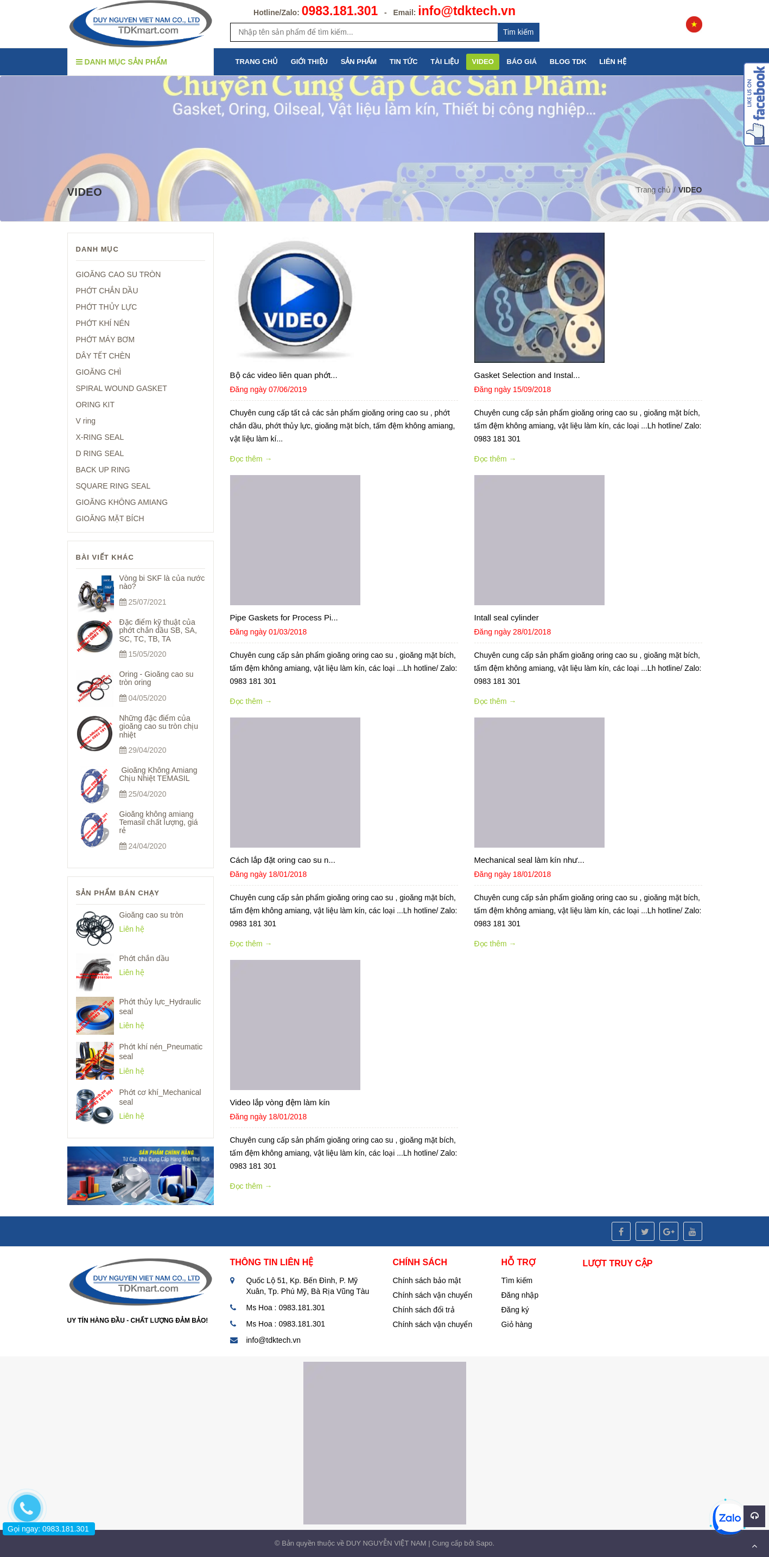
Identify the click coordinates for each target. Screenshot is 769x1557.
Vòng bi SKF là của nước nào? (162, 582)
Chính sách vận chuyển (433, 1295)
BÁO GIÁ (522, 61)
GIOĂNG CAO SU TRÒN (118, 274)
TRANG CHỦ (257, 61)
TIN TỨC (404, 61)
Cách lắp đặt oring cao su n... (282, 859)
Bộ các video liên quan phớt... (284, 375)
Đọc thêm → (251, 458)
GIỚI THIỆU (309, 61)
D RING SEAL (100, 453)
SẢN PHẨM (359, 61)
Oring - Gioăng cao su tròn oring (156, 678)
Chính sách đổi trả (424, 1309)
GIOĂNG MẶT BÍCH (110, 518)
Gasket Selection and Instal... (527, 375)
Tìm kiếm (517, 1280)
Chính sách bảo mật (427, 1280)
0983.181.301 (340, 11)
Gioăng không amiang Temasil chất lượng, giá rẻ (158, 822)
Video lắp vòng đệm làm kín (280, 1102)
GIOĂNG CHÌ (99, 372)
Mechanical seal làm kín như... (529, 859)
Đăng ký (515, 1309)
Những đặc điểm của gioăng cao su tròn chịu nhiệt (159, 726)
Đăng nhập (520, 1295)
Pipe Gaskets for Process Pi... (284, 617)
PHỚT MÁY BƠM (105, 339)
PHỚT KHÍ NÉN (103, 323)
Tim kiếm (518, 32)
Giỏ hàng (516, 1324)
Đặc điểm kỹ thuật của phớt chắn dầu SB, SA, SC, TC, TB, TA (158, 630)
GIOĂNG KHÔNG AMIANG (122, 502)
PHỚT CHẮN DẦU (107, 290)
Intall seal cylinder (506, 617)
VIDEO (482, 61)
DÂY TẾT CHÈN (103, 355)
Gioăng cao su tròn (151, 915)
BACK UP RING (103, 469)
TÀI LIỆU (444, 61)
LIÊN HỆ (612, 61)
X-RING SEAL (100, 437)
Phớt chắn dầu (144, 958)
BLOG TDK (568, 61)
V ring (86, 421)
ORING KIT (95, 404)
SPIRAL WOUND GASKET (121, 388)
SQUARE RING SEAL (113, 486)
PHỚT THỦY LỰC (106, 307)
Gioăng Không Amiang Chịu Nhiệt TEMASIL (158, 774)
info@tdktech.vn (467, 11)
